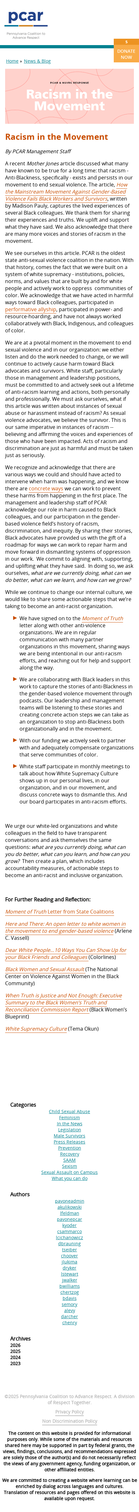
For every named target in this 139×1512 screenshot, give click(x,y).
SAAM (69, 1160)
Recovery (69, 1154)
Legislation (69, 1130)
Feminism (69, 1117)
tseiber (69, 1250)
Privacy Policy (69, 1412)
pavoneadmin (69, 1201)
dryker (69, 1268)
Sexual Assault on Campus (69, 1172)
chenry (69, 1322)
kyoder (69, 1225)
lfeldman (69, 1213)
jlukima (69, 1262)
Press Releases (69, 1142)
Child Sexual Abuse (69, 1111)
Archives (20, 1338)
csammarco (69, 1231)
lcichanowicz (69, 1237)
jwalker (69, 1280)
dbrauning (69, 1243)
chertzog (69, 1292)
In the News (69, 1123)
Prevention (69, 1148)
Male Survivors (69, 1136)
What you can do (70, 1178)
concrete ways (46, 488)
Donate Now (126, 49)
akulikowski (70, 1207)
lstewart (69, 1274)
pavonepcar (69, 1219)
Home (12, 61)
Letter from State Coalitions (59, 911)
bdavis (70, 1298)
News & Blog (37, 61)
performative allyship (30, 309)
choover (69, 1256)
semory (69, 1304)
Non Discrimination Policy (69, 1421)
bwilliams (69, 1286)
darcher (69, 1316)
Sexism (69, 1166)
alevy (69, 1310)
